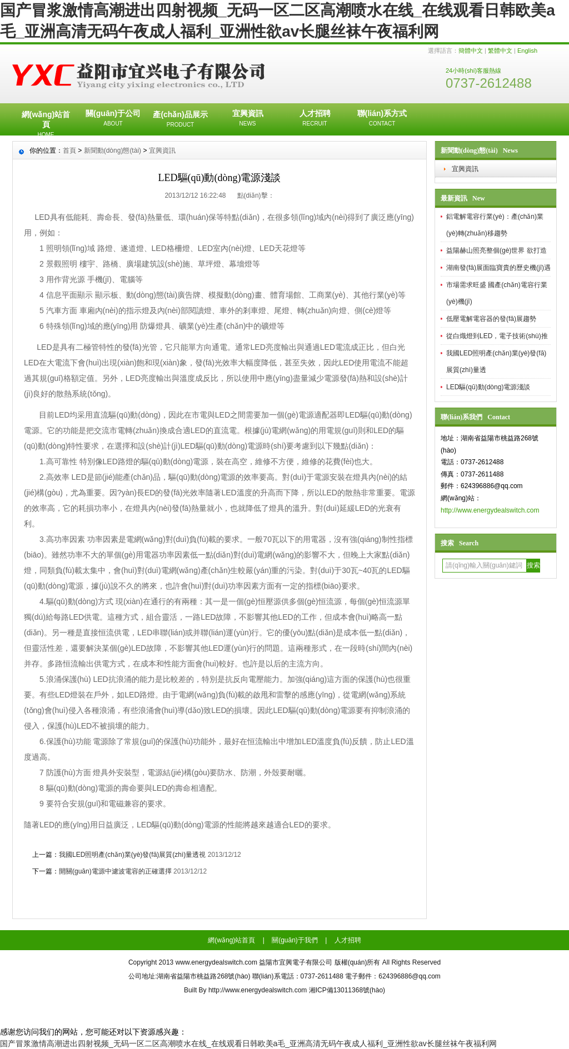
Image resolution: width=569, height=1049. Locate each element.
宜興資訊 (247, 119)
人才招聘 (315, 119)
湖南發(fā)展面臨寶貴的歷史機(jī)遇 (498, 268)
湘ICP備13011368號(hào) (347, 990)
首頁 (69, 150)
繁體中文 (500, 50)
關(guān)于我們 (295, 940)
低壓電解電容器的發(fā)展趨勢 (491, 319)
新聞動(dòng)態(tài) (112, 150)
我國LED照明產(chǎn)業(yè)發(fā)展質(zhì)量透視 (132, 855)
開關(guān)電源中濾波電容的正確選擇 (115, 871)
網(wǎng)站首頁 (46, 122)
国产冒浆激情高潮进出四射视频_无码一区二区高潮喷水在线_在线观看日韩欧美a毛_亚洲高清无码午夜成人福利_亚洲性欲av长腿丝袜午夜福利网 (248, 1043)
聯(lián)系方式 (382, 119)
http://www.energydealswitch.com (490, 510)
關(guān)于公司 (113, 119)
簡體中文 (470, 50)
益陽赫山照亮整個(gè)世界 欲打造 (496, 250)
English (527, 50)
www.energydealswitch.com (216, 962)
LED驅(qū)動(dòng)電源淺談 (488, 387)
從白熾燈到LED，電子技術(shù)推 (497, 336)
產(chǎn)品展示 (180, 120)
